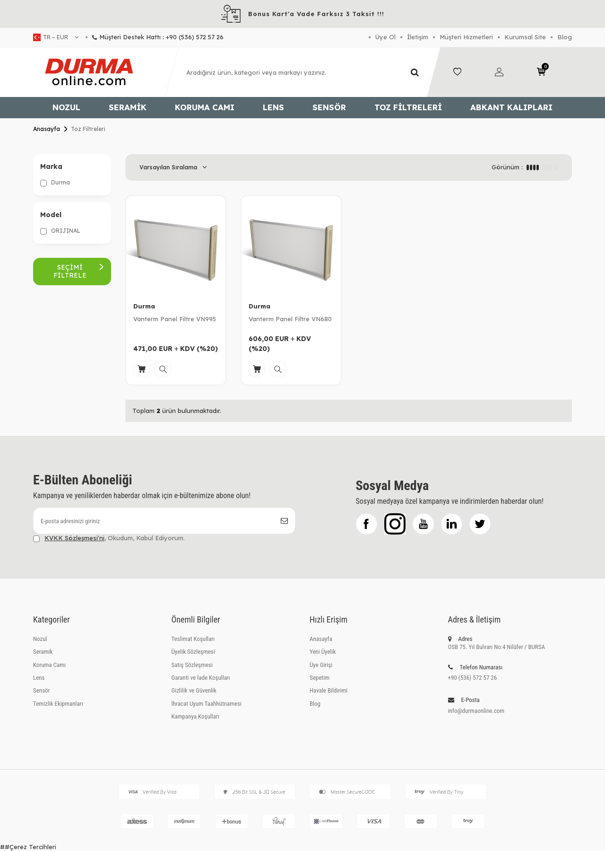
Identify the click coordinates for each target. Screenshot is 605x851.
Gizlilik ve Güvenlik (194, 690)
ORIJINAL (60, 231)
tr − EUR (55, 37)
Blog (564, 37)
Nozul (66, 107)
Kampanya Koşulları (195, 716)
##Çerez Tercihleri (28, 847)
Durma (55, 182)
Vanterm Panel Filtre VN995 (174, 319)
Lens (273, 107)
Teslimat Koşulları (193, 638)
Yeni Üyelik (323, 651)
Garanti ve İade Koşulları (201, 677)
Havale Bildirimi (328, 690)
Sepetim (319, 677)
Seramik (128, 107)
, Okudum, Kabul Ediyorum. (109, 538)
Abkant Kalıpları (511, 107)
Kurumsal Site (525, 37)
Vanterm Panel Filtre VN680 (290, 319)
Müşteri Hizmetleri (466, 37)
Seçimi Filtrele (78, 271)
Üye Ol (385, 37)
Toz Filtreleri (408, 107)
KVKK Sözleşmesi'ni (74, 538)
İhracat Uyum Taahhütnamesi (207, 703)
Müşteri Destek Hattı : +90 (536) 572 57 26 (155, 37)
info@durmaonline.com (476, 710)
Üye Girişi (321, 664)
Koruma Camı (204, 107)
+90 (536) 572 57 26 (472, 677)
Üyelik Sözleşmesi (193, 651)
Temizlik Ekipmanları (58, 703)
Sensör (329, 107)
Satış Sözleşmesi (192, 664)
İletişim (417, 37)
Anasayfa (46, 128)
